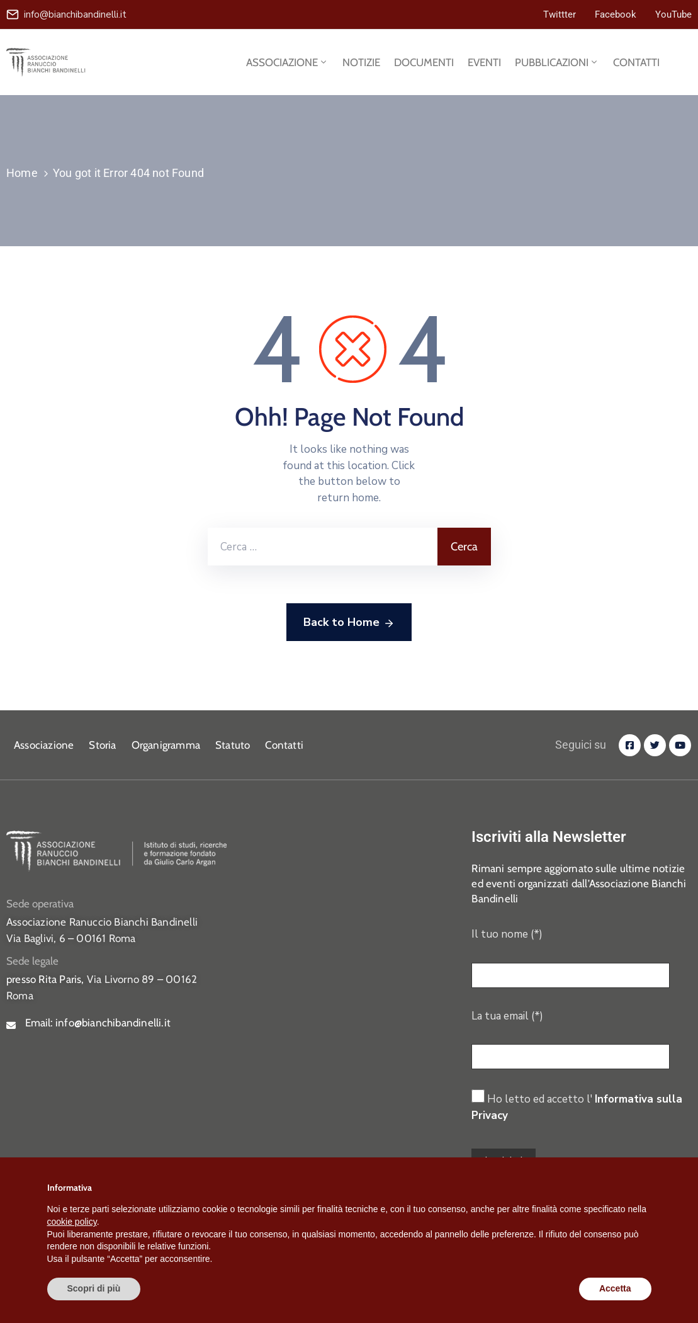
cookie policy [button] (72, 1222)
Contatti (284, 745)
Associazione (44, 745)
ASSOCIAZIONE (287, 62)
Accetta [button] (615, 1288)
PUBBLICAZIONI (557, 62)
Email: (98, 1022)
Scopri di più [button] (94, 1288)
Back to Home (349, 623)
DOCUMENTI (424, 62)
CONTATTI (636, 62)
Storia (102, 745)
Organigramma (166, 745)
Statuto (232, 745)
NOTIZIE (361, 62)
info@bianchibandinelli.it (75, 14)
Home (22, 172)
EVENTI (484, 62)
